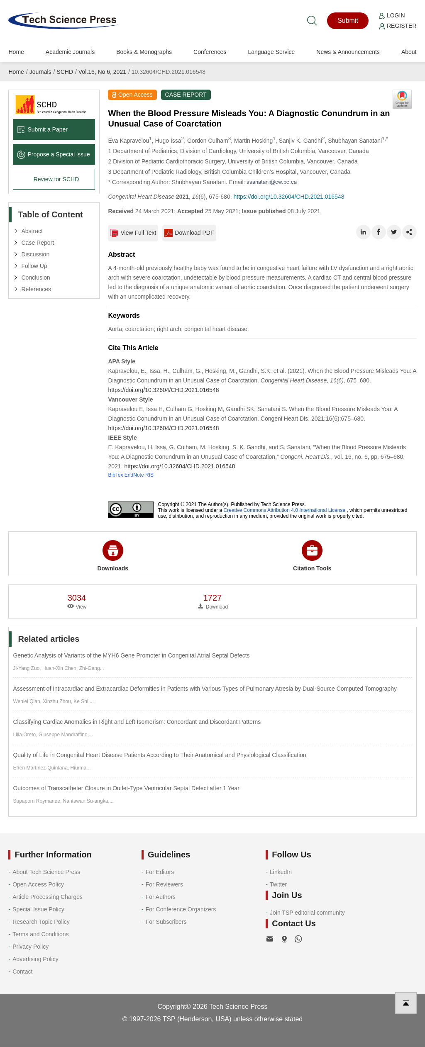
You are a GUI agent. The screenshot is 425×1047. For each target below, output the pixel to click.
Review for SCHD (56, 179)
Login (392, 15)
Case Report (37, 242)
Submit (347, 20)
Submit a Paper (42, 129)
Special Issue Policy (38, 909)
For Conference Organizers (181, 909)
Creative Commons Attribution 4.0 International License (285, 510)
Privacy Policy (30, 946)
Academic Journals (70, 52)
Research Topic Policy (40, 921)
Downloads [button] (112, 556)
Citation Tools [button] (312, 556)
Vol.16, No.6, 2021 (102, 71)
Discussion (35, 254)
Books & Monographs (144, 52)
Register (397, 25)
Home (16, 52)
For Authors (161, 897)
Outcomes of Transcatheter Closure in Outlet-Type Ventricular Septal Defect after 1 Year (126, 788)
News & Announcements (348, 52)
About (409, 52)
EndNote (134, 475)
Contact (22, 971)
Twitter (278, 884)
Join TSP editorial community (307, 912)
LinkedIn (281, 872)
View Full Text (133, 233)
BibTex (115, 475)
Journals (40, 71)
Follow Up (34, 266)
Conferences (209, 52)
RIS (149, 475)
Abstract (31, 231)
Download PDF (189, 233)
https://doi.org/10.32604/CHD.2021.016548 (288, 196)
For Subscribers (166, 921)
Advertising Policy (35, 959)
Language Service (271, 52)
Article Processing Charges (47, 897)
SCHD (64, 71)
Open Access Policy (38, 884)
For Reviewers (164, 884)
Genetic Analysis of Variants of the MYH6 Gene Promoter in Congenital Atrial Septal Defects (131, 655)
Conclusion (35, 277)
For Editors (160, 872)
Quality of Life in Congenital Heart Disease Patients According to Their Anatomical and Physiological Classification (159, 755)
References (36, 289)
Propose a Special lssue (53, 154)
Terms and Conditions (40, 934)
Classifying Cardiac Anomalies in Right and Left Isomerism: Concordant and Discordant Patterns (137, 721)
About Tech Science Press (46, 872)
